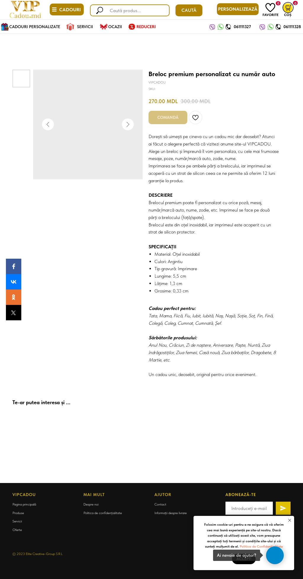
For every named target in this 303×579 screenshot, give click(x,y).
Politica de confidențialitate (102, 513)
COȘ (287, 15)
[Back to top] (7, 474)
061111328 (292, 26)
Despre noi (91, 504)
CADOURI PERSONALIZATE (34, 26)
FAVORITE (270, 15)
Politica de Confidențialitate (261, 546)
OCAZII (115, 26)
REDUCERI (146, 26)
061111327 (242, 26)
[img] (270, 7)
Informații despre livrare (170, 513)
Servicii (17, 521)
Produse (18, 513)
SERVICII (85, 26)
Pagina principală (24, 504)
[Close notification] (290, 520)
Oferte (17, 530)
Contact (160, 504)
